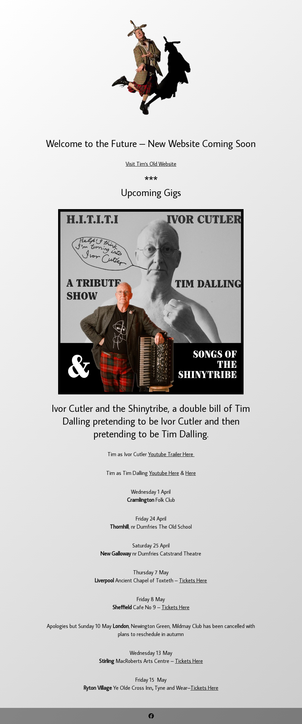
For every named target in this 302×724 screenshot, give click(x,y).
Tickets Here (193, 580)
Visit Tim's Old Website (151, 163)
